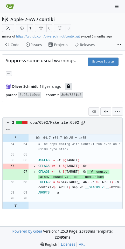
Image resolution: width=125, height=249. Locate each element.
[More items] (119, 45)
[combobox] (93, 111)
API (82, 244)
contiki (47, 19)
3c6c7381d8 (71, 95)
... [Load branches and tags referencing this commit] (8, 73)
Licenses (68, 244)
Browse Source (103, 61)
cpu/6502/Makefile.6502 (54, 123)
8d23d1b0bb (29, 95)
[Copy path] (82, 122)
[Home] (10, 6)
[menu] (117, 111)
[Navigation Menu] (117, 6)
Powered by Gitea (27, 231)
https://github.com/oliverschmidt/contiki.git (48, 36)
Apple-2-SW (23, 19)
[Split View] (105, 111)
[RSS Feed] (8, 28)
